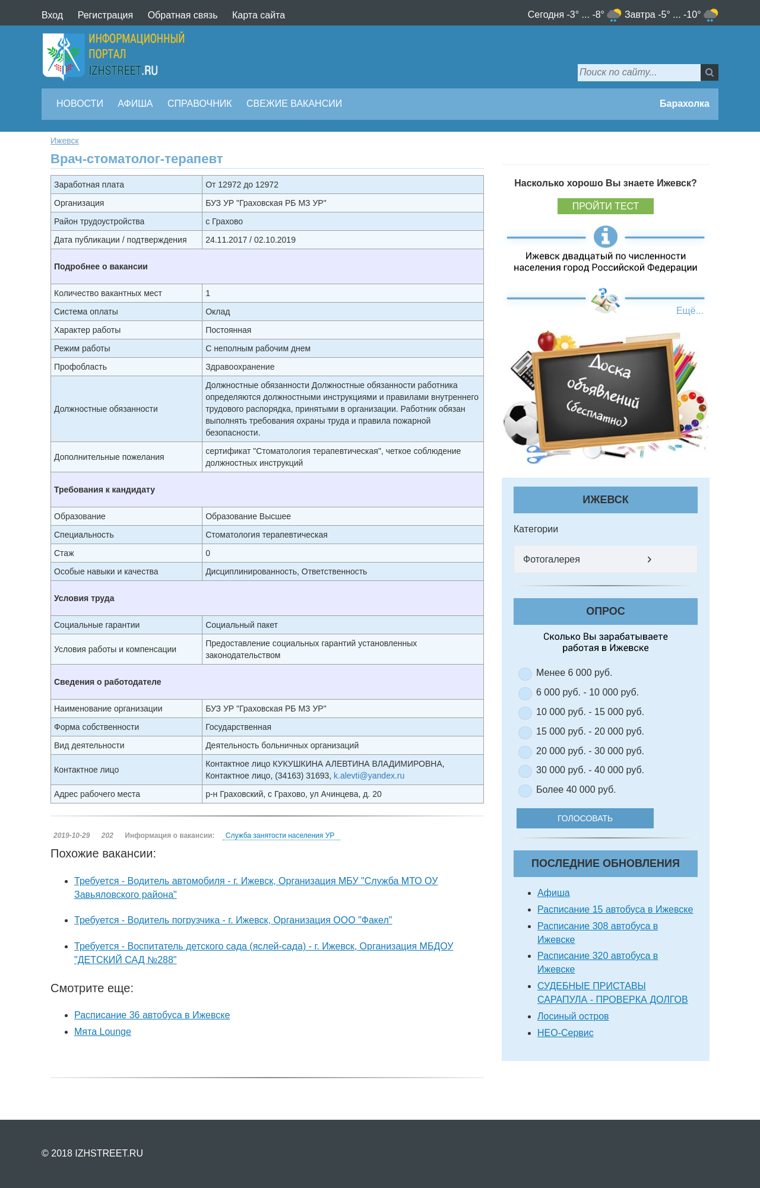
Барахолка (685, 104)
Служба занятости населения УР (280, 835)
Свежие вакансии (294, 104)
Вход (52, 15)
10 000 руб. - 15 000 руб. (590, 712)
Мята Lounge (102, 1032)
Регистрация (106, 15)
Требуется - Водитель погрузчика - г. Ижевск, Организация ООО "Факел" (233, 920)
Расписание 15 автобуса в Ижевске (615, 909)
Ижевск (64, 140)
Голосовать (593, 818)
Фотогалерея (551, 559)
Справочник (199, 104)
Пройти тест (605, 206)
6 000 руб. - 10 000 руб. (587, 692)
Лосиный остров (573, 1016)
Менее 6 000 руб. (574, 673)
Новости (79, 104)
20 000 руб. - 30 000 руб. (590, 751)
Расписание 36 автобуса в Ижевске (152, 1015)
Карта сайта (258, 15)
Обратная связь (183, 15)
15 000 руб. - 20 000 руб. (590, 731)
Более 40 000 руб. (576, 789)
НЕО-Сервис (565, 1033)
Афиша (135, 104)
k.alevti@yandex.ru (369, 775)
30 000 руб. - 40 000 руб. (590, 770)
